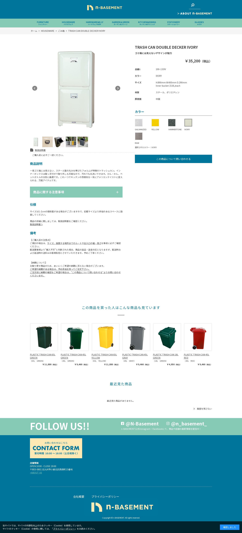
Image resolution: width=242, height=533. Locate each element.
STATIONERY (173, 23)
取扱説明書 (40, 150)
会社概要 (78, 496)
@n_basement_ (189, 423)
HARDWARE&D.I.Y (94, 23)
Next (117, 88)
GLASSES (199, 23)
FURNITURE (43, 23)
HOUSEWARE (68, 23)
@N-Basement (142, 423)
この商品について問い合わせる (173, 159)
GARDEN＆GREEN (120, 23)
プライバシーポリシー (105, 496)
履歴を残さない (204, 408)
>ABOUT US (36, 472)
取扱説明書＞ (36, 224)
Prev (34, 88)
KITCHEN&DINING (147, 23)
